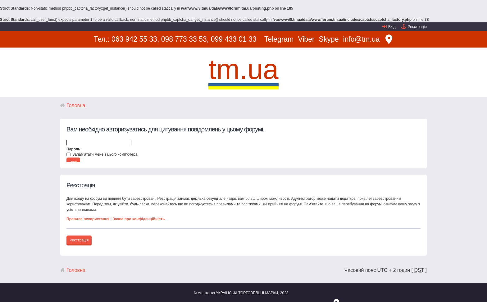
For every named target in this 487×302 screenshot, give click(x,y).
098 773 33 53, (185, 39)
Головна (75, 105)
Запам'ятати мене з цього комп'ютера (101, 154)
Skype (329, 39)
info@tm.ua (361, 39)
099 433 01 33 (234, 39)
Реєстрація (417, 27)
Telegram (279, 39)
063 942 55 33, (135, 39)
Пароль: (74, 149)
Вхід (392, 27)
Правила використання (87, 219)
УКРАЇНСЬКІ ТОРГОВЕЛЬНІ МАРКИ (247, 293)
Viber (306, 39)
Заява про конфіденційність (138, 219)
